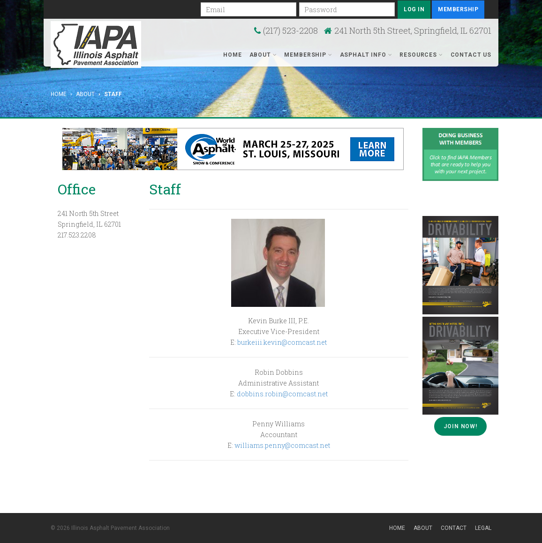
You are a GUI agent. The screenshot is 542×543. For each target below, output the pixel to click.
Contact (454, 528)
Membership (458, 9)
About (263, 55)
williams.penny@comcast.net (282, 445)
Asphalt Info (366, 55)
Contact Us (471, 55)
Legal (483, 528)
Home (232, 55)
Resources (421, 55)
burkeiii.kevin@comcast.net (282, 342)
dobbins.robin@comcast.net (282, 393)
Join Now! (460, 426)
